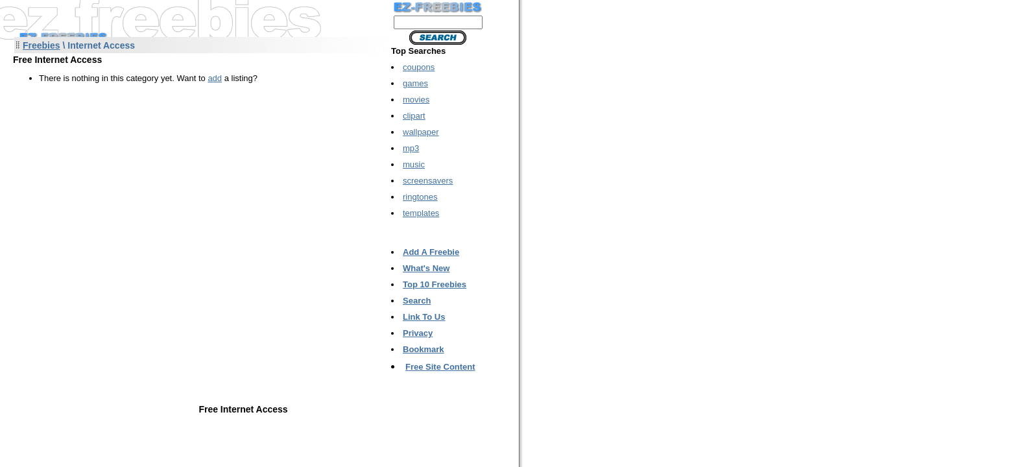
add (215, 78)
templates (421, 213)
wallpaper (421, 132)
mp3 (411, 148)
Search (417, 300)
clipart (414, 116)
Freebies (41, 45)
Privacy (418, 333)
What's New (426, 268)
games (415, 83)
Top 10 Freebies (434, 284)
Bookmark (423, 349)
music (414, 164)
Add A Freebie (431, 252)
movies (416, 99)
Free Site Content (440, 367)
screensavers (428, 181)
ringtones (420, 197)
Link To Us (424, 317)
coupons (419, 67)
